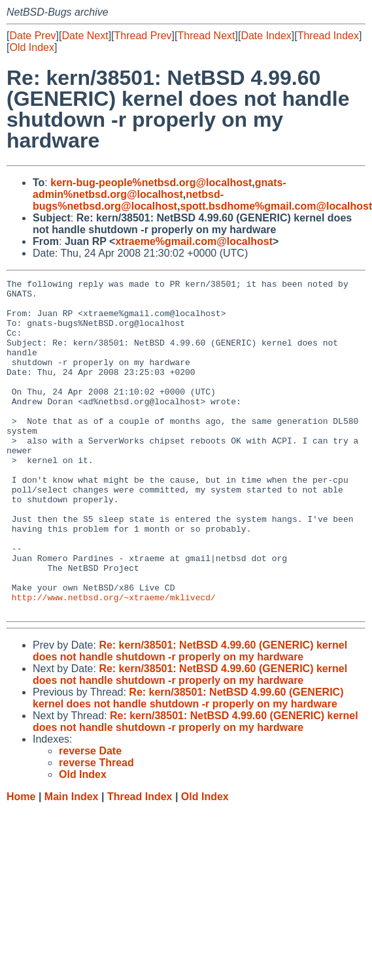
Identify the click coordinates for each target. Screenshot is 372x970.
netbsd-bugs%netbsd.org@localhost (128, 200)
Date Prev (32, 35)
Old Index (31, 47)
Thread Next (206, 35)
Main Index (71, 863)
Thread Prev (143, 35)
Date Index (266, 35)
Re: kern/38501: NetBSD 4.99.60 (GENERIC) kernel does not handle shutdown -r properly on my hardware (190, 717)
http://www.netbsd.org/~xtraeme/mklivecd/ (114, 662)
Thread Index (328, 35)
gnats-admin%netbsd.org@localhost (159, 188)
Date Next (84, 35)
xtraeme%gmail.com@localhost (194, 241)
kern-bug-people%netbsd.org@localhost (151, 182)
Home (21, 863)
